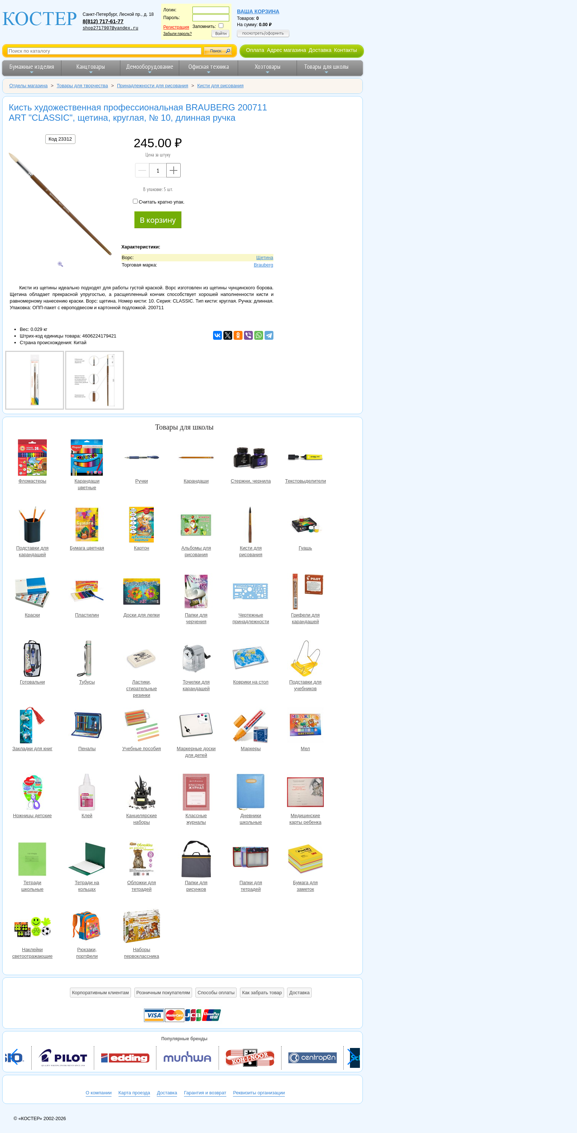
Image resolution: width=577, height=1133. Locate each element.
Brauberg (263, 265)
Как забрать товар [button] (262, 992)
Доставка (320, 50)
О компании (99, 1092)
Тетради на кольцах (87, 860)
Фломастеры (32, 458)
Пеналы (87, 726)
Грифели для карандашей (305, 592)
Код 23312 (60, 139)
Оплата (255, 50)
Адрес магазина (286, 50)
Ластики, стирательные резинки (141, 659)
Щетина (264, 257)
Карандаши (196, 458)
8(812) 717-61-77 (102, 21)
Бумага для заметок (305, 860)
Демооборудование (149, 68)
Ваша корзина (258, 11)
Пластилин (87, 592)
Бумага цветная (87, 525)
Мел (305, 726)
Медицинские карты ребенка (305, 793)
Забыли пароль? (177, 34)
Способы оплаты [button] (216, 992)
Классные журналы (196, 793)
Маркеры (250, 726)
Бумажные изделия (32, 68)
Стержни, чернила (250, 458)
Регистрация (176, 27)
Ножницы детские (32, 793)
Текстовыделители (305, 458)
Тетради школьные (32, 860)
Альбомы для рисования (196, 525)
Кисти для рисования (250, 525)
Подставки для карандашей (32, 525)
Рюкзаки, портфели (87, 927)
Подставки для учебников (305, 659)
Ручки (141, 458)
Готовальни (32, 659)
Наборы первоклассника (141, 927)
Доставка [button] (299, 992)
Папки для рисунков (196, 860)
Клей (87, 793)
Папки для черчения (196, 592)
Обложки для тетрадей (141, 860)
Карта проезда (134, 1092)
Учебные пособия (141, 726)
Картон (141, 525)
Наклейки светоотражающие (32, 927)
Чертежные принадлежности (250, 592)
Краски (32, 592)
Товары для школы (326, 68)
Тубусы (87, 659)
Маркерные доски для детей (196, 726)
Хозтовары (267, 68)
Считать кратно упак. (158, 202)
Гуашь (305, 525)
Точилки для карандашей (196, 659)
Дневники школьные (250, 793)
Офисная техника (208, 68)
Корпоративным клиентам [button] (100, 992)
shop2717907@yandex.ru (110, 28)
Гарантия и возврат (205, 1092)
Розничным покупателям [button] (163, 992)
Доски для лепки (141, 592)
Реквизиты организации (259, 1092)
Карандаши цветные (87, 458)
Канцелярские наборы (141, 793)
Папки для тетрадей (250, 860)
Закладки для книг (32, 726)
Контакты (345, 50)
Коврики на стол (250, 659)
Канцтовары (91, 68)
